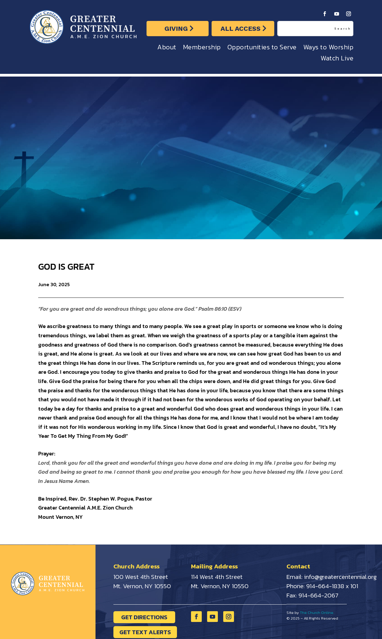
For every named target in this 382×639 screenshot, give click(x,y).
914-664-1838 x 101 (332, 586)
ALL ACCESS (241, 28)
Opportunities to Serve (262, 48)
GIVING (176, 28)
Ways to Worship (328, 48)
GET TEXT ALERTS (145, 632)
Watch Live (337, 59)
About (166, 48)
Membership (202, 48)
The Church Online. (317, 612)
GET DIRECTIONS (144, 617)
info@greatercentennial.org (340, 576)
